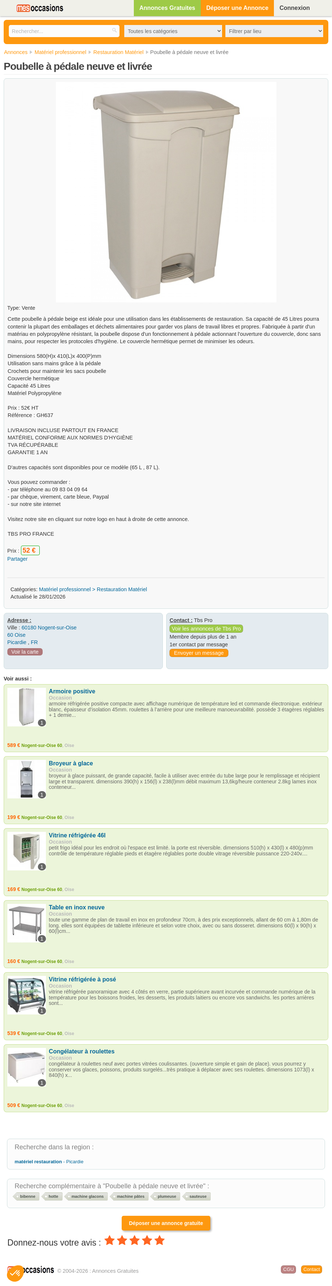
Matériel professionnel (65, 589)
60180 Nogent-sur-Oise (49, 628)
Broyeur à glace (71, 763)
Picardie (16, 642)
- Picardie (49, 1161)
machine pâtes (130, 1196)
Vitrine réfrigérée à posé (82, 979)
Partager (17, 559)
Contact (311, 1269)
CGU (288, 1269)
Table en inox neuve (77, 907)
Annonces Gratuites (167, 8)
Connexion (294, 8)
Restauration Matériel (122, 589)
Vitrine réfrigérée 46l (77, 835)
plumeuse (167, 1196)
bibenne (27, 1196)
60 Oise (16, 635)
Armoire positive (72, 691)
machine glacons (88, 1196)
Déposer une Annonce (237, 8)
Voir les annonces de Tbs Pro (206, 629)
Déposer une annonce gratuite (166, 1223)
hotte (53, 1196)
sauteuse (198, 1196)
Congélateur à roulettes (82, 1051)
